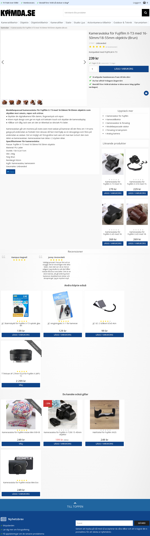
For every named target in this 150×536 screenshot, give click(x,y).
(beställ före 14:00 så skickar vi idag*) (92, 462)
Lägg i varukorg (123, 68)
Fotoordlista (43, 479)
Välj (131, 334)
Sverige (119, 453)
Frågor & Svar (6, 476)
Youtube (79, 485)
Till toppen (75, 404)
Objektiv (24, 22)
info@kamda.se (7, 450)
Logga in (137, 2)
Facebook (80, 481)
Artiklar (41, 475)
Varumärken (140, 22)
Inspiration (43, 483)
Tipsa (10, 171)
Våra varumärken (45, 455)
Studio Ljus (79, 22)
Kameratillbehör (9, 22)
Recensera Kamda (46, 459)
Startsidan (5, 27)
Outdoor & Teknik (123, 22)
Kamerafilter (57, 22)
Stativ (68, 22)
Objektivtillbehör (39, 22)
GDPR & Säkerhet (46, 463)
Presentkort (5, 493)
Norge (118, 460)
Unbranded (101, 43)
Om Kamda (43, 451)
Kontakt (4, 489)
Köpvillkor (5, 480)
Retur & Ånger (6, 484)
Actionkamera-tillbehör (99, 22)
